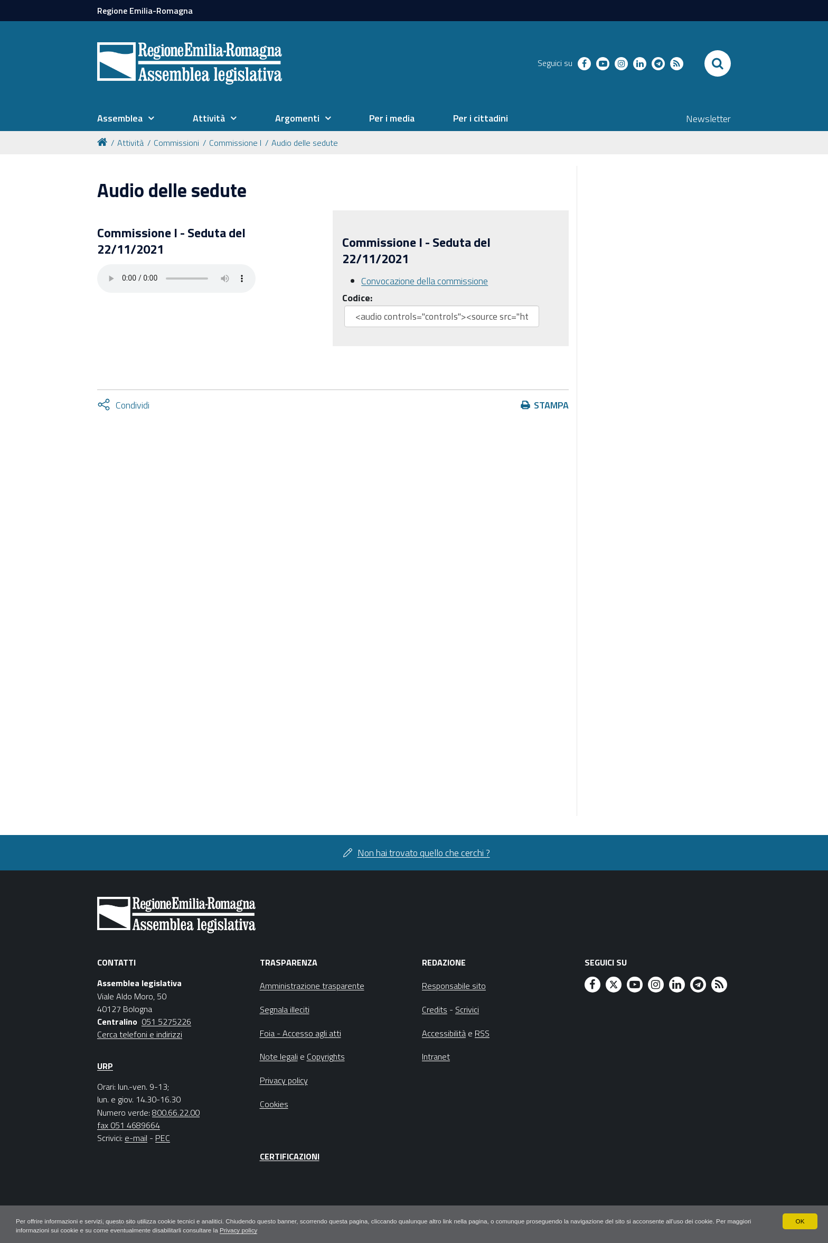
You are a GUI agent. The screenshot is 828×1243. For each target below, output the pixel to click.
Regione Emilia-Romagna (145, 10)
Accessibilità (444, 1033)
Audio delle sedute (304, 142)
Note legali (279, 1056)
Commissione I (235, 142)
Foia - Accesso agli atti (300, 1033)
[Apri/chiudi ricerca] (717, 63)
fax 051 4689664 (128, 1125)
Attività (130, 142)
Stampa (551, 405)
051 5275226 (166, 1021)
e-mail (136, 1137)
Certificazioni (289, 1156)
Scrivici (467, 1009)
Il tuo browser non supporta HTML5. (176, 278)
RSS (482, 1033)
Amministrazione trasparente (312, 985)
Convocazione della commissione (424, 281)
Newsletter (708, 119)
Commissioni (176, 142)
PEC (162, 1137)
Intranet (436, 1056)
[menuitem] (125, 118)
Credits (434, 1009)
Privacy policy (270, 1230)
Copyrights (326, 1056)
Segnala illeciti (284, 1009)
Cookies (274, 1104)
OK (799, 1221)
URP (105, 1066)
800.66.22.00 (176, 1112)
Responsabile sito (454, 985)
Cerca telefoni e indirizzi (139, 1034)
